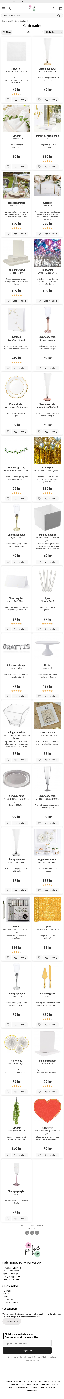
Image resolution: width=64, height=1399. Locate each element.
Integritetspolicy (10, 1302)
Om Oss (6, 1293)
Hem (3, 21)
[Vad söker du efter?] (32, 15)
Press (5, 1296)
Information (57, 2)
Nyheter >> (26, 2)
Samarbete (8, 1299)
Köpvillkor (7, 1291)
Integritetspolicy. (32, 1360)
